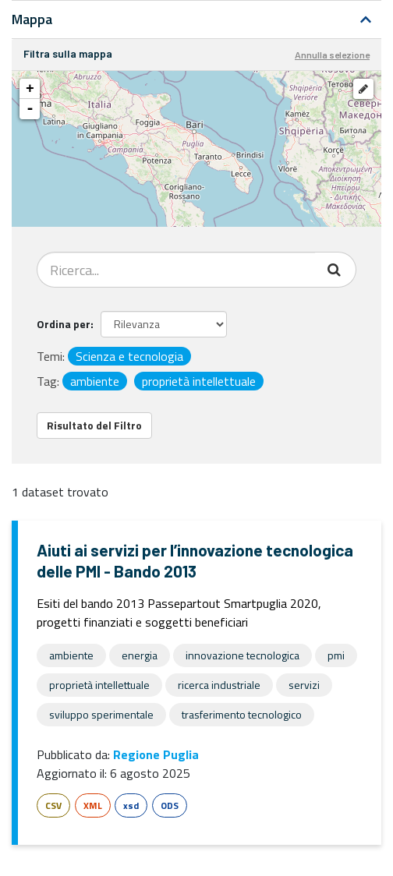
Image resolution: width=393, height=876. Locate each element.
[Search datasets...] (176, 270)
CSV (53, 805)
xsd (131, 805)
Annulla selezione (332, 54)
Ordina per (63, 324)
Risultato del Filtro (94, 425)
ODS (170, 805)
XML (92, 805)
